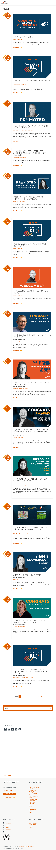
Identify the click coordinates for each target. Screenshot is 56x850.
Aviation (15, 437)
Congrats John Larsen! (23, 37)
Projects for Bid (33, 824)
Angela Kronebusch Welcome (27, 575)
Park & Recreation (17, 677)
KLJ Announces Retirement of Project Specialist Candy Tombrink (30, 621)
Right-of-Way (32, 802)
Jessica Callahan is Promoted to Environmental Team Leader (28, 198)
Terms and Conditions (29, 846)
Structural (31, 803)
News (30, 826)
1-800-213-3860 (8, 790)
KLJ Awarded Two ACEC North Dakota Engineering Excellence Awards (30, 528)
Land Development (17, 130)
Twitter (7, 825)
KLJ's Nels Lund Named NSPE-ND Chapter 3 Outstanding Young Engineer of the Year (31, 431)
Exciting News (19, 39)
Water (30, 812)
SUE (30, 805)
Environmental (16, 201)
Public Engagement (33, 799)
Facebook (8, 823)
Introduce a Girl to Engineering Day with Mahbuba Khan (30, 480)
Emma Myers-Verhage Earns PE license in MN (31, 81)
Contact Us (9, 793)
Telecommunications (34, 808)
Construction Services (17, 388)
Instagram (8, 829)
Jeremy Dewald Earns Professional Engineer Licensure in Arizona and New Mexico (31, 671)
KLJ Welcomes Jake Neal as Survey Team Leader (30, 292)
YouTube (8, 832)
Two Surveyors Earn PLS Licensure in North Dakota (30, 245)
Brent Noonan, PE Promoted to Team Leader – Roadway (30, 127)
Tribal (30, 811)
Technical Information (17, 485)
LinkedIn (8, 827)
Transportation (16, 84)
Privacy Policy (21, 846)
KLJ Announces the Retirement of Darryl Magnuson (32, 336)
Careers (31, 827)
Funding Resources (33, 792)
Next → (42, 696)
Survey (14, 39)
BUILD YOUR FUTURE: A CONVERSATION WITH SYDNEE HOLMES (31, 383)
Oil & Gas (31, 794)
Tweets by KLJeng (7, 775)
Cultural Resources (33, 789)
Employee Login (33, 823)
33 (38, 696)
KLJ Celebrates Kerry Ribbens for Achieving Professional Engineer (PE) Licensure (30, 153)
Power (30, 797)
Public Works (24, 130)
